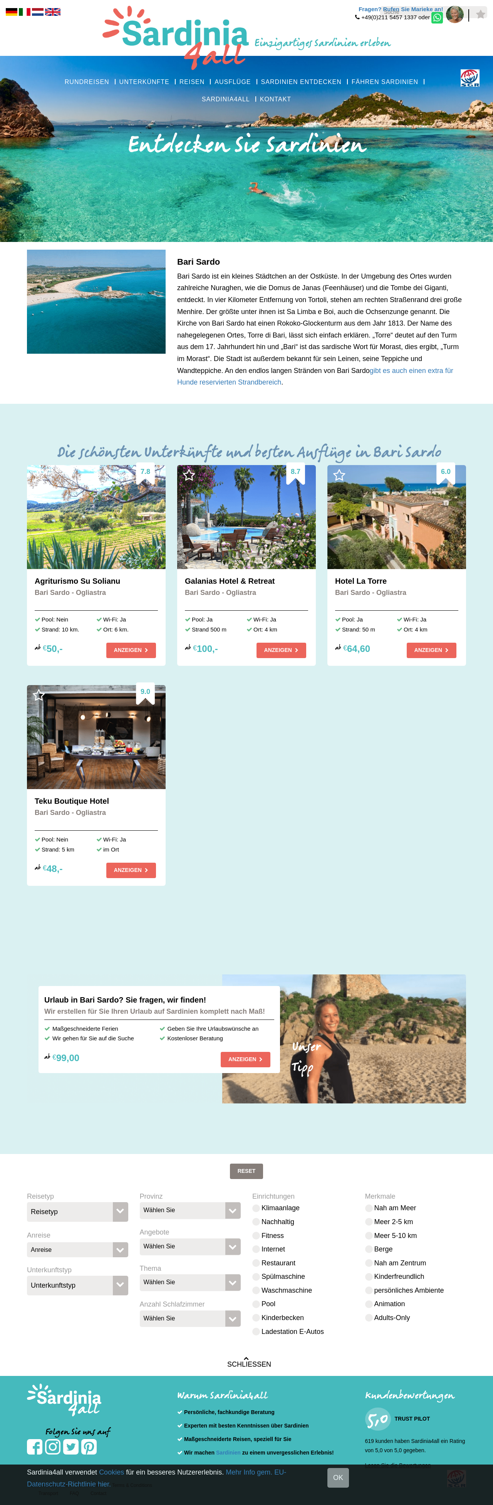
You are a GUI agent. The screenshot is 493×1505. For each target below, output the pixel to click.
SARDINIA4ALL (226, 99)
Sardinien (228, 1453)
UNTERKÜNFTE (144, 82)
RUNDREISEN (87, 82)
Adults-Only (392, 1318)
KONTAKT (275, 99)
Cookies (111, 1472)
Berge (383, 1249)
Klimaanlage (281, 1208)
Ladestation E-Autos (293, 1331)
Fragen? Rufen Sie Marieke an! (401, 9)
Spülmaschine (283, 1276)
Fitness (273, 1236)
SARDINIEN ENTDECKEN (301, 82)
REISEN (192, 82)
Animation (389, 1304)
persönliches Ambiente (409, 1290)
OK (338, 1477)
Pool (268, 1304)
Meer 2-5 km (393, 1222)
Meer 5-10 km (395, 1236)
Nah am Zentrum (400, 1263)
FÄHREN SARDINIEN (385, 82)
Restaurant (278, 1263)
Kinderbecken (283, 1318)
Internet (273, 1249)
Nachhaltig (278, 1222)
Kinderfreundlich (399, 1276)
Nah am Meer (395, 1208)
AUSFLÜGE (233, 82)
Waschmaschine (287, 1290)
